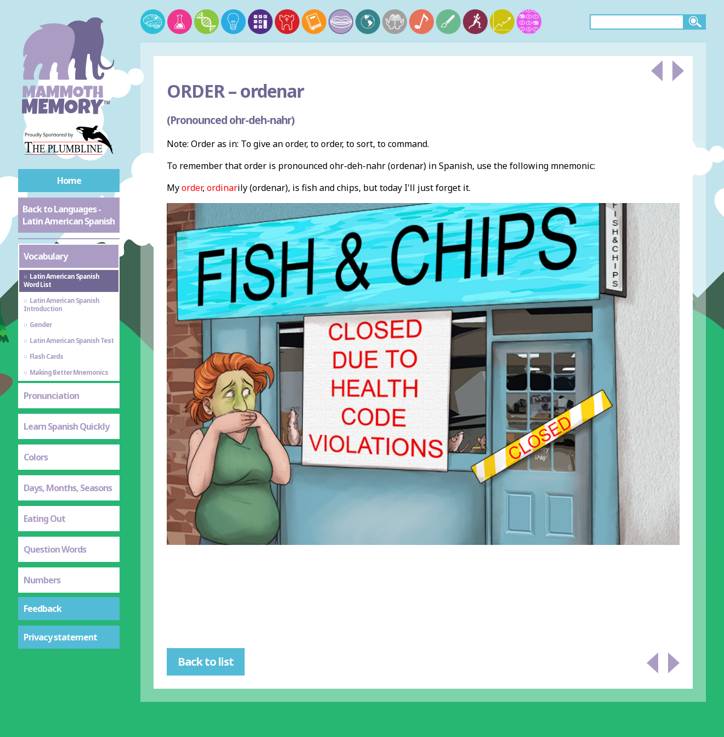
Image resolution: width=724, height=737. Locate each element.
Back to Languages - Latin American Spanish (68, 215)
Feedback (42, 609)
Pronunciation (51, 396)
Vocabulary (45, 256)
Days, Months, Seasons (68, 488)
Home (69, 181)
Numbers (42, 580)
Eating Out (44, 519)
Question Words (55, 549)
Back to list (206, 661)
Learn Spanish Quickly (66, 426)
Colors (36, 457)
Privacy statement (60, 637)
